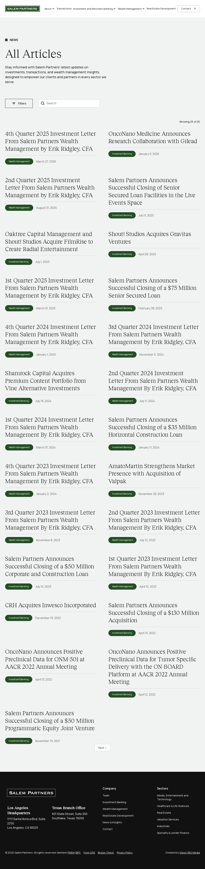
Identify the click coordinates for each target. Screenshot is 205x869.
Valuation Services (168, 819)
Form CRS (89, 852)
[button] (49, 9)
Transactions (64, 8)
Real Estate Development (161, 8)
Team (106, 795)
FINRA (71, 852)
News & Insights (112, 822)
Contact (108, 829)
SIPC (78, 852)
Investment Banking (114, 802)
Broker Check (106, 852)
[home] (22, 8)
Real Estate (164, 812)
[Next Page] (102, 747)
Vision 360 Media (190, 852)
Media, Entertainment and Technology (172, 797)
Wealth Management (115, 809)
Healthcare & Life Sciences (173, 806)
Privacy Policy (125, 852)
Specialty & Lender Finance (173, 833)
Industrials (163, 826)
